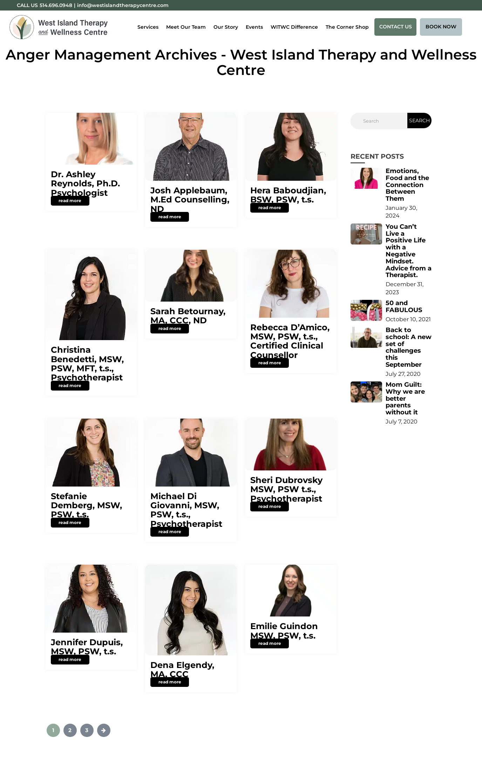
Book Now (441, 26)
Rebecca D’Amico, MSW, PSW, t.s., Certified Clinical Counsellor (290, 341)
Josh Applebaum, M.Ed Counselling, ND (189, 199)
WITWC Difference (294, 27)
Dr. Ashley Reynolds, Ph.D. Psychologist (85, 183)
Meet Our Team (186, 27)
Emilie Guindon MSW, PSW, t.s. (284, 630)
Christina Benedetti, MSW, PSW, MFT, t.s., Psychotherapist (87, 364)
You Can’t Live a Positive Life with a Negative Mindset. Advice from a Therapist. (409, 251)
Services (147, 27)
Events (254, 27)
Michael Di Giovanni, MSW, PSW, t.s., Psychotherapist (186, 510)
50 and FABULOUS (404, 306)
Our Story (225, 27)
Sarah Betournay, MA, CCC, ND (187, 315)
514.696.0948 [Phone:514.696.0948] (56, 5)
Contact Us (395, 26)
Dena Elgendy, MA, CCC (182, 669)
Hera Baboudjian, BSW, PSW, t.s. (288, 195)
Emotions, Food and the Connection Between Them (407, 184)
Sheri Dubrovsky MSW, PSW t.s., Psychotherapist (286, 489)
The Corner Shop (347, 27)
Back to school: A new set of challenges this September (409, 347)
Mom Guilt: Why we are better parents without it (405, 398)
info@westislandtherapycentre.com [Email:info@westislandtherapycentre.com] (123, 5)
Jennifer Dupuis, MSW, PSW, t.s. (87, 646)
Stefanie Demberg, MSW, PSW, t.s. (86, 505)
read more (70, 200)
